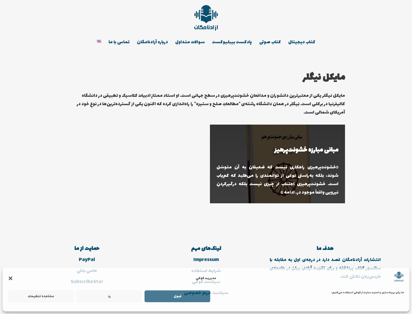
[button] (10, 278)
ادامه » (288, 192)
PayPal (87, 260)
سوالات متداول (190, 42)
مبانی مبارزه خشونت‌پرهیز (306, 150)
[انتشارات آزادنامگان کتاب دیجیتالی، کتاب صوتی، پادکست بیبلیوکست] (206, 18)
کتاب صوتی (270, 42)
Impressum (206, 260)
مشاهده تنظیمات (41, 296)
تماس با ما (119, 42)
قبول (177, 296)
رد (109, 296)
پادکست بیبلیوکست (232, 42)
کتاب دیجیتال (301, 42)
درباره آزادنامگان (152, 42)
